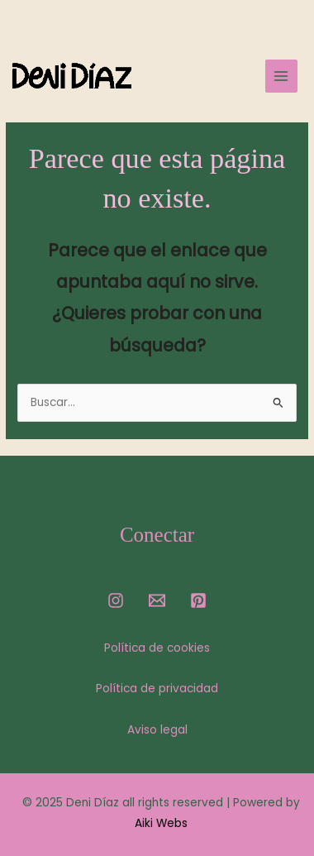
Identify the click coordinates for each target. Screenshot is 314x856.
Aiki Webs (161, 823)
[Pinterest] (198, 600)
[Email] (157, 600)
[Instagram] (115, 600)
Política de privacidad (157, 688)
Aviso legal (157, 730)
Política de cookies (157, 648)
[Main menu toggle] (281, 76)
